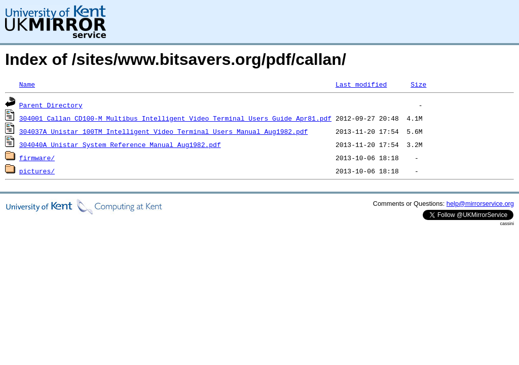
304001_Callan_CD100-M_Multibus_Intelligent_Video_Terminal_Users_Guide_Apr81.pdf (175, 118)
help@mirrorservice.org (480, 203)
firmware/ (37, 157)
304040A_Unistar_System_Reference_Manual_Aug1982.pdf (120, 144)
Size (418, 84)
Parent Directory (51, 105)
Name (27, 84)
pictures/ (37, 170)
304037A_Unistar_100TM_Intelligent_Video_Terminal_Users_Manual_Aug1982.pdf (163, 131)
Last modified (361, 84)
